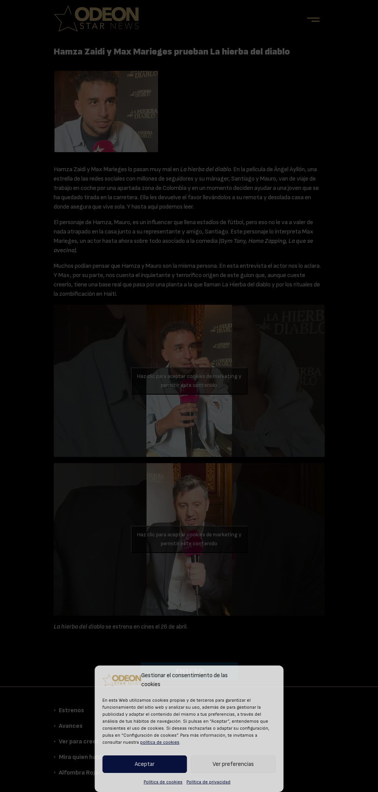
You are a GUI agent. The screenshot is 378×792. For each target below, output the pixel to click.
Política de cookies (163, 782)
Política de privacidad (208, 782)
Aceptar (145, 764)
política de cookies (159, 742)
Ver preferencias (233, 764)
